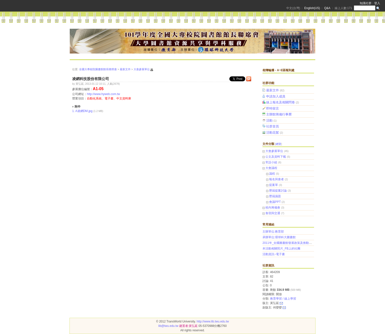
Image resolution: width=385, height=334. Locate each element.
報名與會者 (276, 179)
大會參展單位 (274, 151)
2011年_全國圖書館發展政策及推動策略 (288, 243)
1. (73, 111)
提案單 (273, 185)
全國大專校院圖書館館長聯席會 (98, 69)
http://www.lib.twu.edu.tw (213, 321)
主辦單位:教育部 (273, 231)
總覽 (278, 143)
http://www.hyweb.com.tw (103, 94)
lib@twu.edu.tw (168, 326)
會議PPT (275, 202)
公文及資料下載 (275, 156)
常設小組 (271, 162)
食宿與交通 (272, 213)
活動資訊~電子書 (273, 254)
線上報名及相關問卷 (283, 102)
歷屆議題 (275, 196)
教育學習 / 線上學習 (283, 298)
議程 (272, 173)
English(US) (312, 8)
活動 (271, 120)
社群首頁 (273, 126)
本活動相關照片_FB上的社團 (281, 248)
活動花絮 (275, 132)
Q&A (327, 8)
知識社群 (365, 3)
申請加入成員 (276, 96)
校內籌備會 (272, 207)
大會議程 (271, 168)
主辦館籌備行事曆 (279, 114)
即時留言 (273, 108)
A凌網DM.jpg (84, 111)
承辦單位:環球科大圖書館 (279, 237)
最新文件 (275, 90)
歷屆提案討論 (278, 190)
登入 (377, 3)
